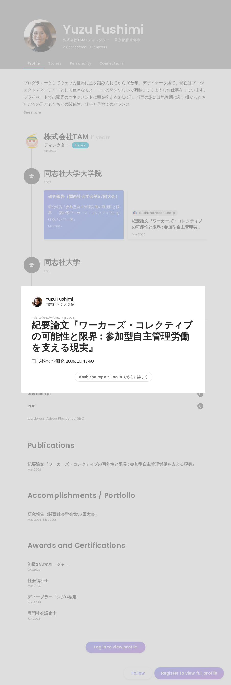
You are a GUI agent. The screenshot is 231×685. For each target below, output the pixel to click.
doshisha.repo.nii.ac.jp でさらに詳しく (113, 376)
